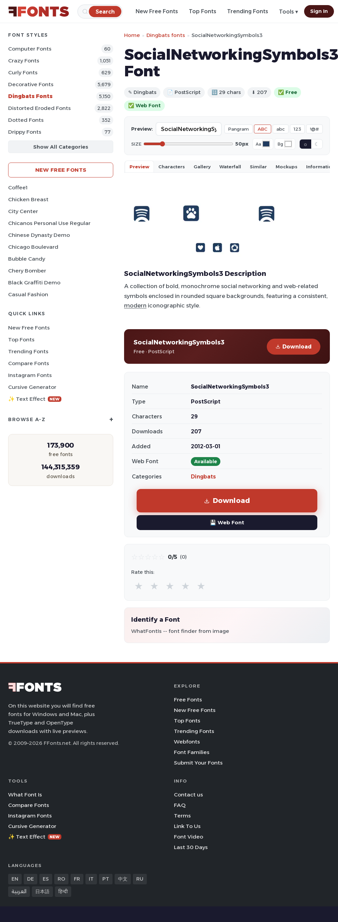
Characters (171, 166)
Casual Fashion (28, 294)
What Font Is (25, 794)
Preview (139, 166)
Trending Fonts (247, 11)
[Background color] (288, 144)
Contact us (188, 794)
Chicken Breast (28, 199)
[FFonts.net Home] (38, 11)
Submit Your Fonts (198, 762)
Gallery (202, 166)
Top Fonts (202, 11)
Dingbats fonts (165, 35)
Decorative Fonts (31, 84)
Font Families (192, 752)
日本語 (42, 891)
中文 (122, 879)
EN (15, 879)
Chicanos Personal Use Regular (49, 223)
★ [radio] (138, 586)
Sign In (319, 11)
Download (294, 346)
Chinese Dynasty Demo (39, 235)
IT (91, 879)
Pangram (238, 129)
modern (135, 305)
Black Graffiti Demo (34, 282)
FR (77, 879)
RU (139, 879)
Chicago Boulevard (33, 247)
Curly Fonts (23, 72)
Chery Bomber (27, 270)
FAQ (179, 805)
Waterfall (230, 166)
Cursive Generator (32, 387)
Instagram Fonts (30, 375)
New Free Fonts (157, 11)
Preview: (142, 129)
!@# (314, 129)
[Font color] (266, 144)
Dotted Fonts (26, 120)
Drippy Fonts (24, 132)
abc (280, 129)
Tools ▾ (288, 11)
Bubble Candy (26, 259)
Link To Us (187, 826)
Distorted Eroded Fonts (39, 108)
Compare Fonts (28, 363)
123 (297, 129)
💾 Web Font (227, 522)
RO (61, 879)
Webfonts (187, 741)
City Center (23, 211)
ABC (262, 129)
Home (132, 35)
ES (46, 879)
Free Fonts (188, 699)
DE (30, 879)
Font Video (188, 836)
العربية (19, 891)
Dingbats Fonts (30, 96)
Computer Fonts (30, 48)
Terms (182, 815)
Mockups (286, 166)
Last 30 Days (191, 847)
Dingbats (203, 476)
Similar (258, 166)
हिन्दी (63, 891)
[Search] (105, 11)
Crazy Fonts (23, 60)
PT (105, 879)
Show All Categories (60, 147)
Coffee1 (17, 187)
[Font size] (188, 144)
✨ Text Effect (34, 399)
